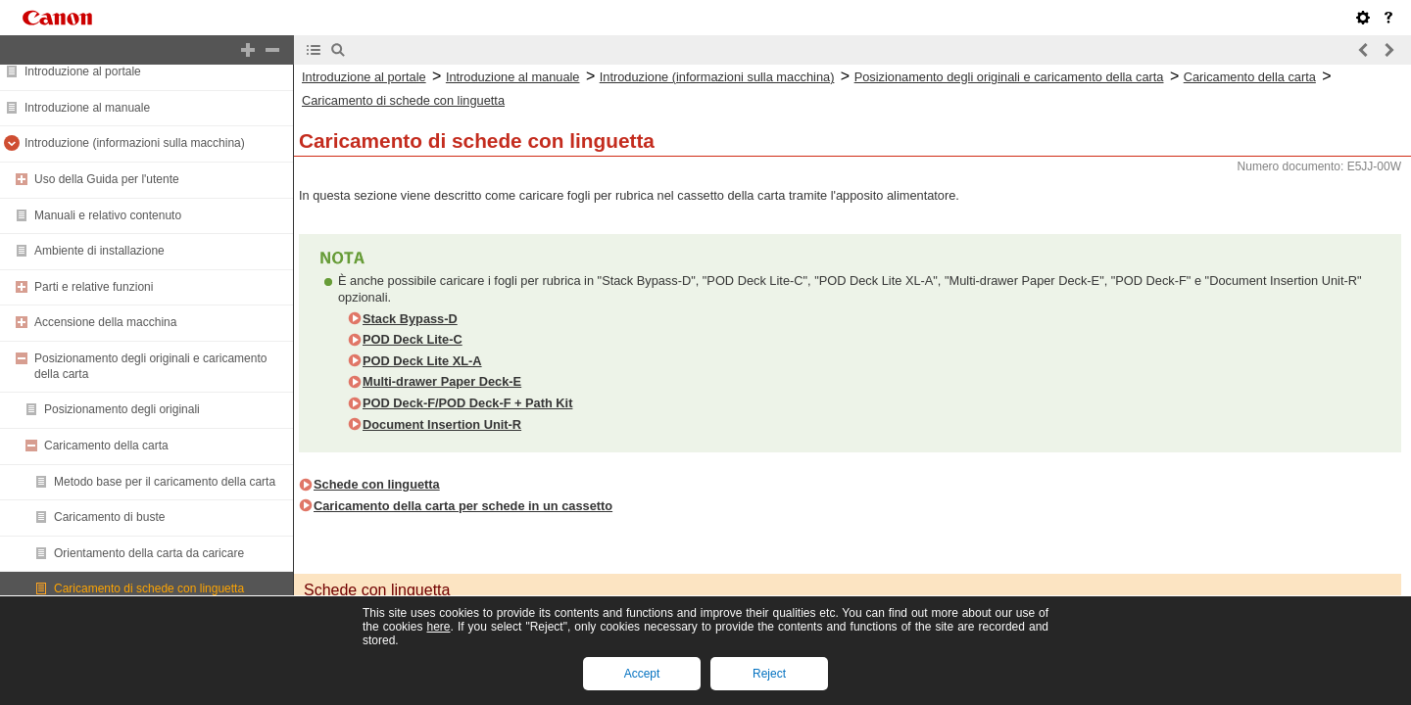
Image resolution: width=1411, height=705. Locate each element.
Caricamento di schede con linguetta (149, 588)
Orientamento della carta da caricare (149, 553)
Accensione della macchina (105, 322)
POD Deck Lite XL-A (422, 360)
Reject (769, 674)
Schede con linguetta (377, 484)
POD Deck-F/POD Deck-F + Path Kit (467, 403)
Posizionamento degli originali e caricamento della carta (1009, 77)
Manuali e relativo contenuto (107, 215)
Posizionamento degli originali (122, 409)
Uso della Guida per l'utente (106, 179)
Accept (642, 674)
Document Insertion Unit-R (442, 424)
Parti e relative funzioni (93, 287)
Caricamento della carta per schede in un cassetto (463, 505)
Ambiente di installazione (99, 251)
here (438, 627)
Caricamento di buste (109, 517)
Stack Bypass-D (410, 318)
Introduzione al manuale (87, 108)
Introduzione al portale (82, 71)
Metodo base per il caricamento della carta (164, 482)
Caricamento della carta (106, 445)
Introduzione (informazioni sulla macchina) (134, 143)
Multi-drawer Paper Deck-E (442, 381)
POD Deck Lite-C (412, 339)
